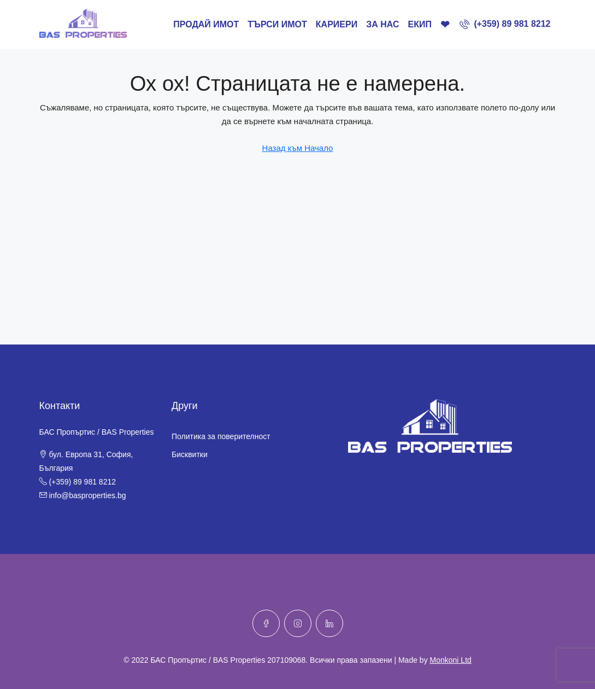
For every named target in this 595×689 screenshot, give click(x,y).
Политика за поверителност (221, 436)
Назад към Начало (297, 148)
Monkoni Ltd (451, 660)
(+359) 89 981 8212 (82, 481)
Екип (419, 24)
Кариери (336, 24)
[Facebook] (266, 623)
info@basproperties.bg (87, 495)
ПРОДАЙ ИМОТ (206, 24)
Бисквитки (190, 454)
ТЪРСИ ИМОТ (277, 24)
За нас (382, 24)
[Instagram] (297, 623)
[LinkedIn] (329, 623)
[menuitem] (505, 24)
